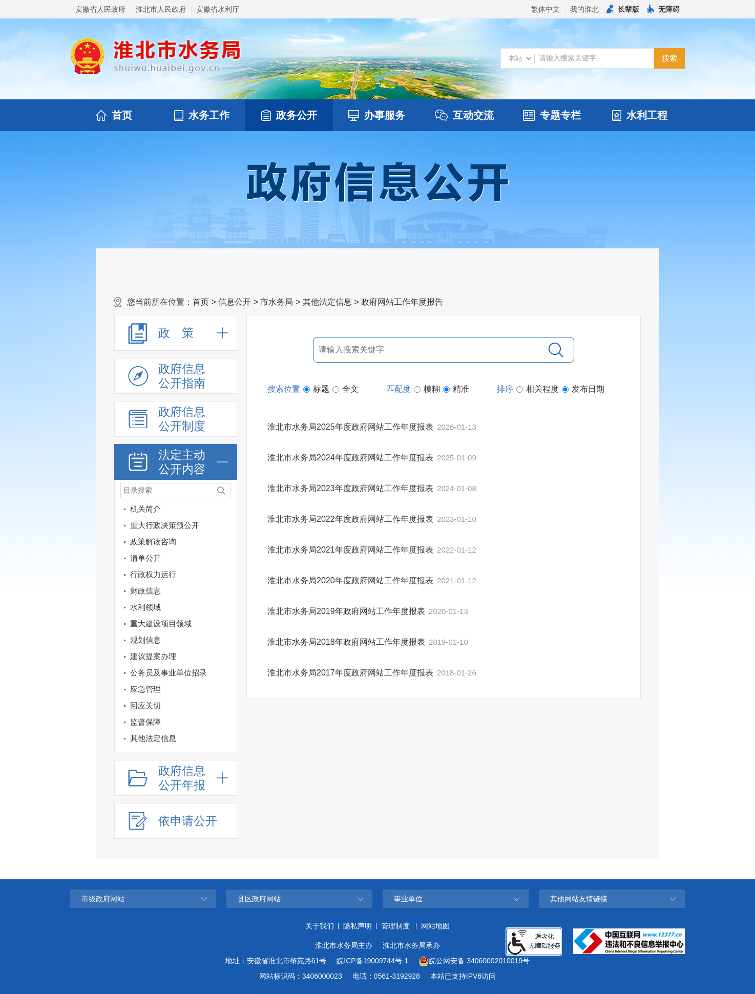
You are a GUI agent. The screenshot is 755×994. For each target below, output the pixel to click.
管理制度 (395, 926)
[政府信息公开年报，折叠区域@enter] (175, 778)
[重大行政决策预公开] (227, 527)
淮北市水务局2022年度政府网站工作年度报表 (350, 519)
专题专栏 (552, 115)
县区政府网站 (259, 899)
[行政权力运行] (227, 576)
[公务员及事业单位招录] (167, 673)
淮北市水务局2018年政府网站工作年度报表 (346, 642)
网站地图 (435, 926)
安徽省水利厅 (217, 9)
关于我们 (319, 926)
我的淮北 (584, 9)
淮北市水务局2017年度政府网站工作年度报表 (350, 672)
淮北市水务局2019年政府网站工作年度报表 (346, 611)
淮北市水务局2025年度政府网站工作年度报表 (350, 426)
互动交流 (464, 115)
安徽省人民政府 (100, 9)
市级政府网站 (102, 899)
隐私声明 (357, 926)
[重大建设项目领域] (227, 625)
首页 (114, 115)
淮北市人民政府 (161, 9)
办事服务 (376, 115)
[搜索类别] (519, 58)
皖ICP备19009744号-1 (372, 961)
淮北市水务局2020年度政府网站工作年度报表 (350, 580)
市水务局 (276, 302)
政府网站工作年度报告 (402, 302)
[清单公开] (167, 558)
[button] (622, 9)
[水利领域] (227, 609)
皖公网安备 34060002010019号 (474, 961)
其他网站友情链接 (578, 899)
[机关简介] (227, 511)
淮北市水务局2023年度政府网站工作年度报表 (350, 488)
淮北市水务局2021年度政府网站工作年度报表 (350, 549)
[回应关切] (167, 705)
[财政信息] (227, 593)
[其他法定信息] (167, 738)
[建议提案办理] (227, 658)
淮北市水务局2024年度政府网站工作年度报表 (350, 457)
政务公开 (289, 115)
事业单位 (408, 899)
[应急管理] (167, 689)
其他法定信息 (327, 302)
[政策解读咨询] (227, 543)
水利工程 (639, 115)
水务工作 (201, 115)
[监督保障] (167, 722)
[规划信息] (167, 640)
